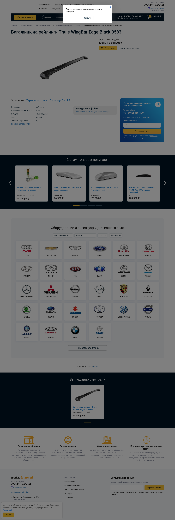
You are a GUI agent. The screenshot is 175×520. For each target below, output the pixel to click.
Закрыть (87, 18)
